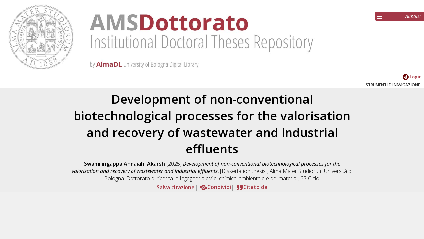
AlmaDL (413, 16)
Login (412, 77)
